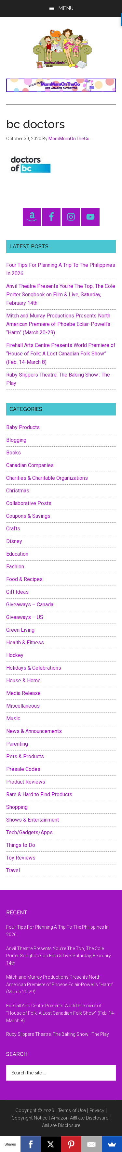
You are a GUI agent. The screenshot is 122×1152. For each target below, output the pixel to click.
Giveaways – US (24, 617)
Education (17, 554)
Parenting (17, 744)
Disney (14, 541)
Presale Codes (23, 769)
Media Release (23, 693)
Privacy (96, 1110)
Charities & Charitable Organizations (47, 478)
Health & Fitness (25, 642)
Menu (66, 8)
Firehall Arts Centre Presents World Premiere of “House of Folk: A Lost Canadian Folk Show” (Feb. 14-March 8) (60, 353)
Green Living (20, 630)
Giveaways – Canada (29, 604)
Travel (13, 870)
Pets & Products (25, 756)
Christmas (17, 491)
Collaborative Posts (28, 503)
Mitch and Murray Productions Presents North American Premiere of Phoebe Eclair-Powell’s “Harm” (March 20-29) (58, 324)
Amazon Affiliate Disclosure (79, 1118)
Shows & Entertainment (32, 820)
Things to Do (20, 845)
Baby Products (23, 427)
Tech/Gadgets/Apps (29, 832)
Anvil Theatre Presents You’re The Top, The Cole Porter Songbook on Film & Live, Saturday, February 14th (60, 294)
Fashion (15, 567)
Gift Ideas (17, 592)
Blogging (16, 440)
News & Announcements (34, 731)
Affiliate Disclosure (61, 1125)
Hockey (14, 655)
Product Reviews (25, 782)
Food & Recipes (24, 579)
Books (13, 453)
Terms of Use (72, 1110)
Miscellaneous (23, 706)
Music (13, 718)
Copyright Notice (29, 1118)
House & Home (23, 680)
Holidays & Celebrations (33, 668)
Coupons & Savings (28, 516)
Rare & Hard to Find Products (39, 794)
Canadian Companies (30, 465)
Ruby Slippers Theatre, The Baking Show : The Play (57, 1034)
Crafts (13, 529)
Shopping (17, 807)
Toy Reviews (20, 858)
